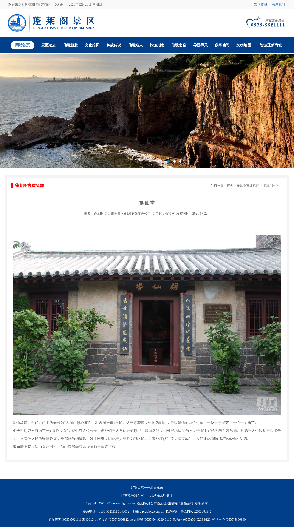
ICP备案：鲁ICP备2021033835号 (188, 511)
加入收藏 (260, 4)
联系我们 (278, 4)
